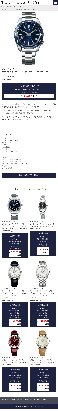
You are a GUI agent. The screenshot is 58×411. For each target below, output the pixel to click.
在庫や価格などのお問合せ (29, 175)
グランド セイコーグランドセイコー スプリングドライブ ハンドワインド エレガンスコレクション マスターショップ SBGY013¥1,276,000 (43, 294)
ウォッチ (9, 6)
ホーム (2, 6)
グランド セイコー (18, 6)
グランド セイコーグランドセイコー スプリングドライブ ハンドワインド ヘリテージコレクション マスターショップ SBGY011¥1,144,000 (15, 294)
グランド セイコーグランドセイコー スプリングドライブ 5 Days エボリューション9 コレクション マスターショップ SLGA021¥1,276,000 (15, 226)
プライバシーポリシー (37, 399)
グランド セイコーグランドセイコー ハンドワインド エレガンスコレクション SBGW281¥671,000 (43, 361)
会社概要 (5, 399)
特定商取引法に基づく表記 (18, 399)
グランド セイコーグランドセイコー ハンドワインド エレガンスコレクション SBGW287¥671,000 (15, 361)
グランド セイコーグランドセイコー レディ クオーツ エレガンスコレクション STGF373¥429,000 (43, 225)
